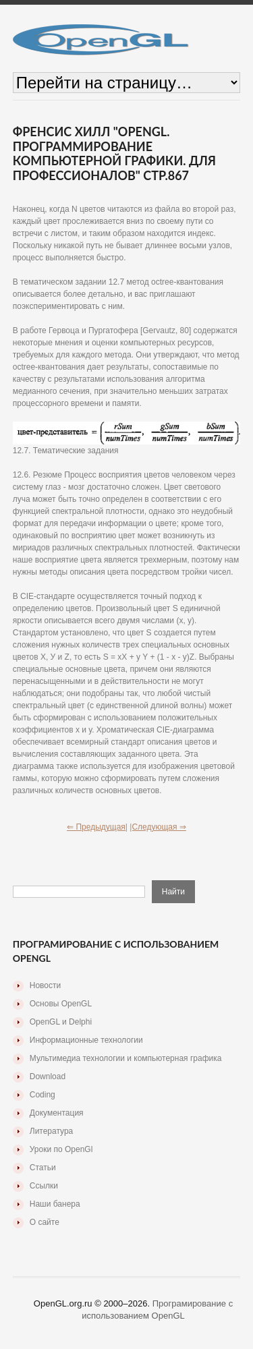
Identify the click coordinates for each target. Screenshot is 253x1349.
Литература (52, 1131)
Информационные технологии (86, 1040)
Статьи (43, 1167)
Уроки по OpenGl (61, 1149)
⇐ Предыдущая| (97, 827)
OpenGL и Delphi (61, 1022)
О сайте (44, 1222)
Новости (45, 985)
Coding (42, 1094)
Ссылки (44, 1185)
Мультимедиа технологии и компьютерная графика (126, 1058)
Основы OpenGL (61, 1003)
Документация (57, 1113)
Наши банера (55, 1204)
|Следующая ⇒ (158, 827)
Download (47, 1076)
